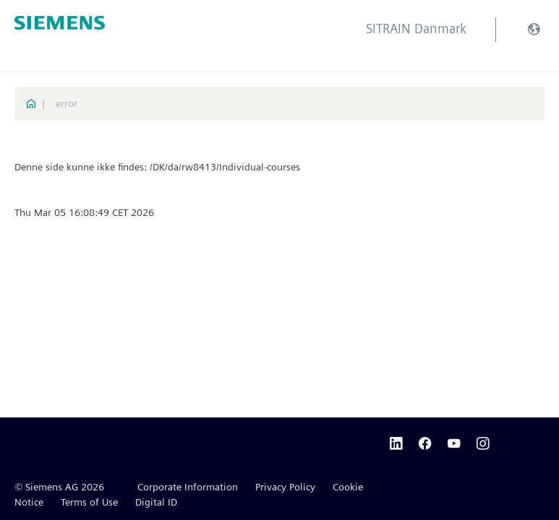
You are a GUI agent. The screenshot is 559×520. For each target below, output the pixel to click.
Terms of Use (89, 502)
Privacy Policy (285, 487)
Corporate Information (187, 487)
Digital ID (156, 502)
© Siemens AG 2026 (59, 487)
